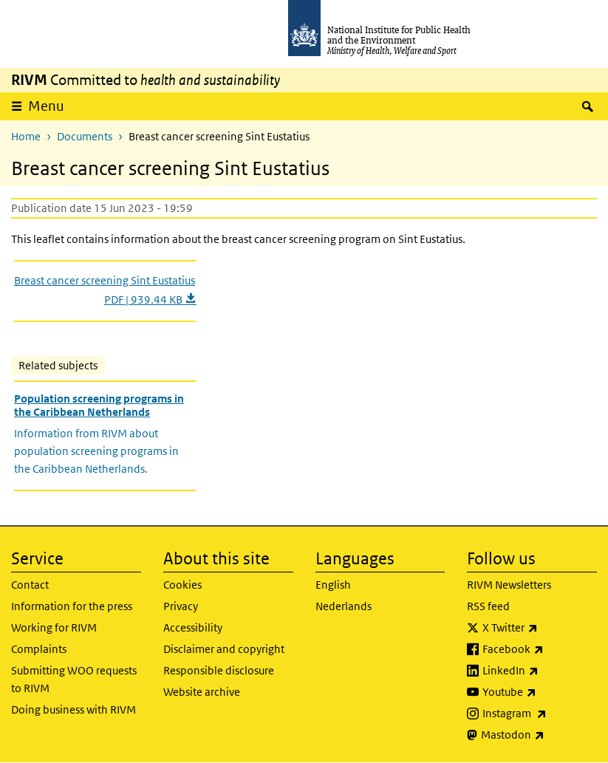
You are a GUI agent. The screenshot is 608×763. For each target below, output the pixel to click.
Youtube (539, 692)
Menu (46, 105)
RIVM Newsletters (509, 585)
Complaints (38, 649)
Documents (84, 136)
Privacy (180, 606)
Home (26, 136)
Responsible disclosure (218, 670)
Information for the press (71, 606)
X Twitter (539, 628)
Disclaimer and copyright (223, 649)
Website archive (201, 692)
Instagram (539, 713)
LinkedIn (539, 671)
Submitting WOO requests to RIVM (74, 679)
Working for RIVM (54, 627)
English (333, 585)
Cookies (182, 585)
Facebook (539, 649)
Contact (30, 585)
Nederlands (343, 606)
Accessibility (192, 627)
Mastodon (539, 735)
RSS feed (488, 606)
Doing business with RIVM (73, 709)
